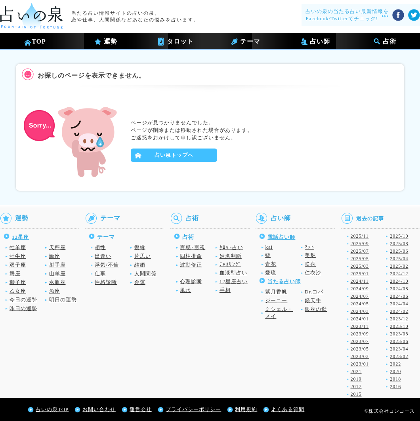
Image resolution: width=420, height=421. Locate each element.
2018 (395, 379)
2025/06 (399, 251)
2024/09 (360, 288)
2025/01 (360, 273)
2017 (356, 386)
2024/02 (399, 311)
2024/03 (360, 311)
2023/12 (399, 319)
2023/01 (360, 364)
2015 (356, 394)
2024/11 (360, 281)
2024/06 (399, 296)
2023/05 (360, 349)
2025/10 (399, 236)
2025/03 (360, 266)
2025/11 (360, 236)
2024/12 (399, 273)
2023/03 (360, 356)
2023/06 (399, 341)
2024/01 (360, 319)
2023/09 (360, 334)
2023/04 (399, 349)
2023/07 (360, 341)
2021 (356, 371)
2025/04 (399, 258)
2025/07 (360, 251)
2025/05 (360, 258)
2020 (395, 371)
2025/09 (360, 243)
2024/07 (360, 296)
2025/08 (399, 243)
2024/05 (360, 304)
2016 (395, 386)
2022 (395, 364)
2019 (356, 379)
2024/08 (399, 288)
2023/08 (399, 334)
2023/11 (360, 326)
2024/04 (399, 304)
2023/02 (399, 356)
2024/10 (399, 281)
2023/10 (399, 326)
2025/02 (399, 266)
